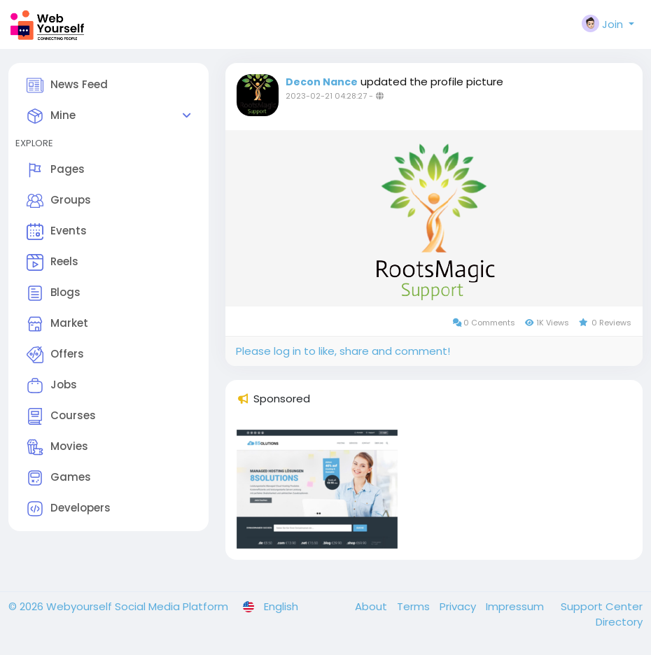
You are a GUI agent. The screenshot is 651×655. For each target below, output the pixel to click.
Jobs (52, 385)
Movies (57, 447)
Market (57, 324)
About (372, 606)
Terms (415, 606)
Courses (61, 416)
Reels (52, 262)
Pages (56, 170)
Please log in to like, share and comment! (343, 351)
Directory (619, 621)
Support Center (602, 606)
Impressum (516, 606)
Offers (55, 354)
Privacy (459, 606)
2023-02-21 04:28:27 (326, 95)
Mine (51, 116)
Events (57, 231)
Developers (69, 508)
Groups (59, 200)
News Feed (67, 85)
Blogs (53, 293)
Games (59, 478)
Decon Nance (322, 82)
